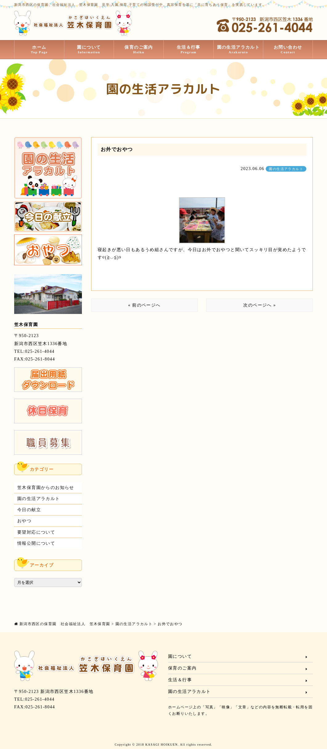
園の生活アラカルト (238, 49)
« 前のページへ (144, 305)
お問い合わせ (288, 49)
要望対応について (36, 532)
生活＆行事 (188, 49)
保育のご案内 (138, 49)
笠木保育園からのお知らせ (45, 487)
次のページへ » (259, 305)
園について (89, 49)
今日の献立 (29, 509)
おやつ (24, 521)
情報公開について (36, 543)
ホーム (39, 49)
